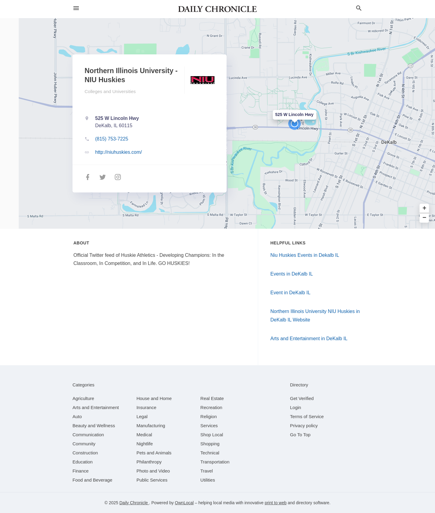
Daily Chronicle (134, 502)
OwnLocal (184, 502)
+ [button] (425, 208)
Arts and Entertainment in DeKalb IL (308, 338)
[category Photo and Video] (153, 470)
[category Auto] (77, 416)
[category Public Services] (152, 479)
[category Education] (82, 461)
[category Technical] (209, 452)
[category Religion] (208, 416)
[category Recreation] (211, 407)
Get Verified (302, 398)
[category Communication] (88, 434)
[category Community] (83, 443)
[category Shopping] (209, 443)
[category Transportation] (214, 461)
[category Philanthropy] (149, 461)
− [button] (425, 218)
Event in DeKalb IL (290, 292)
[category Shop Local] (211, 434)
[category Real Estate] (212, 398)
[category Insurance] (146, 407)
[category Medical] (144, 434)
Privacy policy (304, 425)
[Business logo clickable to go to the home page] (217, 9)
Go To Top (300, 434)
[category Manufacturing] (151, 425)
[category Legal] (142, 416)
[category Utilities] (207, 479)
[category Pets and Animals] (154, 452)
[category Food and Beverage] (92, 479)
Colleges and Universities (110, 91)
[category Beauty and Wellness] (93, 425)
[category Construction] (85, 452)
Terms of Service (307, 416)
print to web (275, 502)
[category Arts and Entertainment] (95, 407)
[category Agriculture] (83, 398)
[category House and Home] (154, 398)
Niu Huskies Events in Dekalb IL (304, 255)
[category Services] (209, 425)
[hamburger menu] (76, 8)
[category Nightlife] (145, 443)
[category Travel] (206, 470)
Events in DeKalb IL (291, 273)
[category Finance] (80, 470)
